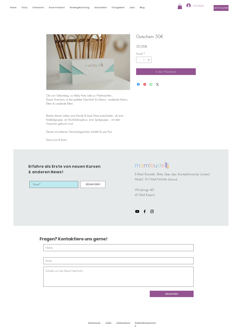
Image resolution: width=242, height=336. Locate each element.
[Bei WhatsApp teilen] (151, 84)
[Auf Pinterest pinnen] (145, 84)
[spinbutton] (144, 60)
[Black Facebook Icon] (144, 211)
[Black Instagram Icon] (152, 211)
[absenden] (92, 184)
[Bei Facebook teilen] (138, 84)
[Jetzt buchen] (221, 8)
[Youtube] (137, 211)
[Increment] (149, 60)
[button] (24, 7)
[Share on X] (157, 84)
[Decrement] (139, 60)
